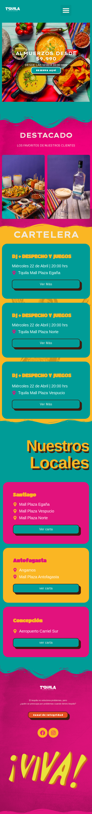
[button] (66, 10)
